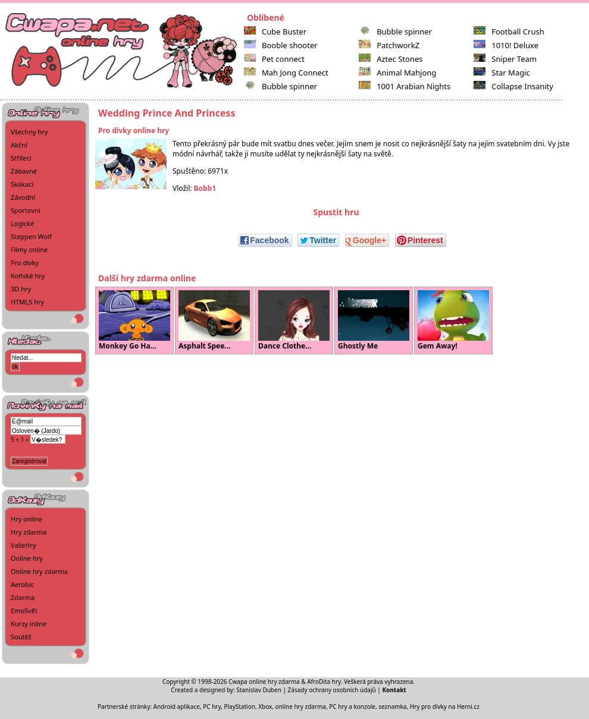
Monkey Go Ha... (134, 320)
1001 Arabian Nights (404, 86)
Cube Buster (275, 31)
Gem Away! (453, 320)
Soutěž (21, 636)
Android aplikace (176, 706)
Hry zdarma (28, 532)
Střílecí (21, 157)
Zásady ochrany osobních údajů (332, 690)
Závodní (23, 197)
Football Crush (509, 31)
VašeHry (23, 545)
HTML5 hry (27, 301)
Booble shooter (281, 45)
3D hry (21, 288)
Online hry (27, 558)
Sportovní (25, 210)
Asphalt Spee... (214, 320)
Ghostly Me (373, 320)
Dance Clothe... (294, 320)
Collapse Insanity (513, 86)
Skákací (22, 184)
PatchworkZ (389, 45)
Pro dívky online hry (133, 130)
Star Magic (502, 72)
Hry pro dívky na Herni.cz (445, 706)
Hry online (26, 518)
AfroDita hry (324, 681)
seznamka (392, 706)
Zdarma (23, 597)
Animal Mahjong (397, 72)
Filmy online (29, 249)
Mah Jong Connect (286, 72)
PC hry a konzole (352, 706)
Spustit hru (336, 212)
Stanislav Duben (258, 690)
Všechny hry (29, 131)
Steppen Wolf (31, 236)
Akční (19, 144)
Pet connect (274, 59)
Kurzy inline (28, 623)
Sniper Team (505, 59)
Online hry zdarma (39, 571)
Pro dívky (25, 262)
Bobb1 (205, 188)
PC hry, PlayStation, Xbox (237, 706)
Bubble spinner (280, 86)
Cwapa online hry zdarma (264, 681)
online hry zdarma (300, 706)
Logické (22, 223)
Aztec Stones (390, 59)
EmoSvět (24, 610)
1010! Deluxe (506, 45)
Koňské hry (28, 275)
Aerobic (22, 584)
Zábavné (24, 171)
